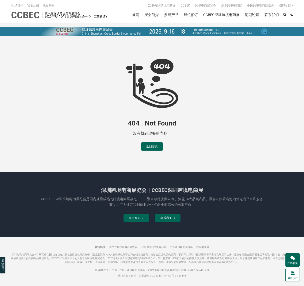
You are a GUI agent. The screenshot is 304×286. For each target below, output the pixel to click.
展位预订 (191, 15)
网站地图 (175, 270)
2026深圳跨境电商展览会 (123, 247)
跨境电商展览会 (205, 5)
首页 (135, 15)
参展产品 (171, 15)
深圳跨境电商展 (231, 5)
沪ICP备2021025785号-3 (195, 270)
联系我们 (272, 15)
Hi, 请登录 (17, 5)
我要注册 (33, 5)
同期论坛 (252, 15)
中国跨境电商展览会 (260, 5)
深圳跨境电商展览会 (158, 270)
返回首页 (152, 146)
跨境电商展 (202, 247)
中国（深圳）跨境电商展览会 (25, 15)
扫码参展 (285, 5)
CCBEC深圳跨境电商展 (221, 15)
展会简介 (151, 15)
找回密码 (48, 5)
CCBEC (185, 5)
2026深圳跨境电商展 (161, 5)
